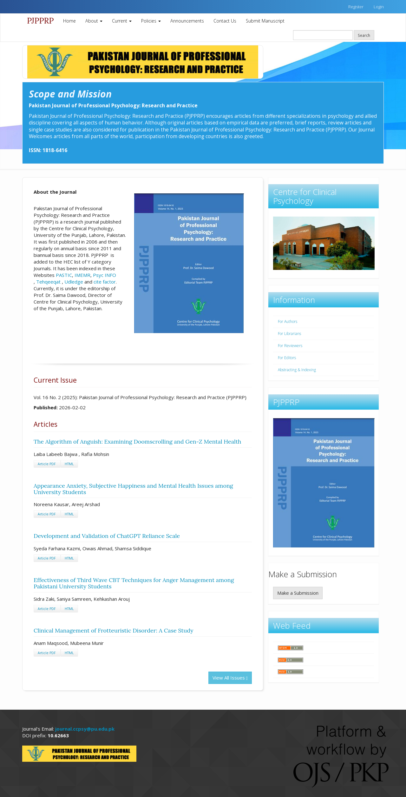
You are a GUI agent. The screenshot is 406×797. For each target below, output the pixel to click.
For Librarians (289, 333)
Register (355, 7)
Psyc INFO (104, 275)
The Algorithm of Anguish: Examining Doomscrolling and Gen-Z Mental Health (137, 441)
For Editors (287, 357)
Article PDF (47, 464)
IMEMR (82, 275)
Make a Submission (297, 593)
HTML (69, 464)
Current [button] (122, 21)
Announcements (187, 21)
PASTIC (64, 275)
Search (364, 35)
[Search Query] (323, 35)
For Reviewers (290, 345)
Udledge (73, 281)
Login (379, 7)
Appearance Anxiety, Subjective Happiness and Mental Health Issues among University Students (133, 489)
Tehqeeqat (48, 281)
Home (69, 21)
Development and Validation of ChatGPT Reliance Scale (107, 535)
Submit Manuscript (265, 21)
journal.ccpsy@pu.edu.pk (85, 729)
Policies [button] (151, 21)
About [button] (93, 21)
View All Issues (230, 677)
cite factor (105, 281)
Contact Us (224, 21)
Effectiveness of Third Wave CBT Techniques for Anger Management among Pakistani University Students (134, 583)
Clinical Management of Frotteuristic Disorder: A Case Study (113, 630)
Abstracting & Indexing (297, 369)
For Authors (287, 321)
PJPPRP (40, 21)
